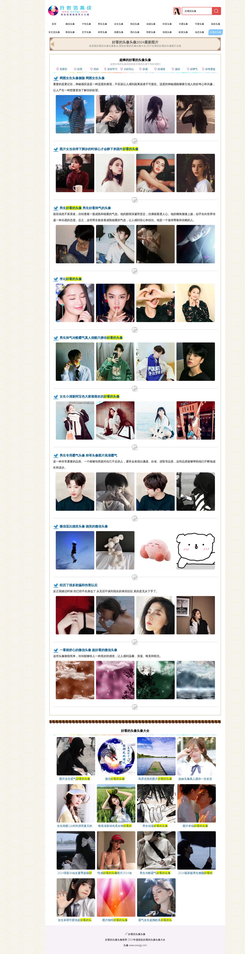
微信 (115, 779)
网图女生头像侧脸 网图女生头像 (82, 78)
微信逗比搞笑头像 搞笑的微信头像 (84, 526)
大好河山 (129, 69)
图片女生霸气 (74, 779)
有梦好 (63, 69)
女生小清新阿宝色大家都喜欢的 (89, 396)
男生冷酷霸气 (155, 873)
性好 (96, 69)
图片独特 (114, 920)
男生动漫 (155, 826)
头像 (125, 945)
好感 (145, 69)
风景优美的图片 (155, 779)
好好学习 (112, 69)
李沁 (71, 279)
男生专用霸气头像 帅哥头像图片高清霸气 (88, 455)
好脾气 (194, 69)
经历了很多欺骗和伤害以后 (78, 585)
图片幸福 (195, 826)
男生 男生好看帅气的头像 (85, 208)
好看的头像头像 (136, 934)
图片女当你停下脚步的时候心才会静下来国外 (99, 149)
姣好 (177, 69)
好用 (79, 69)
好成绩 (161, 69)
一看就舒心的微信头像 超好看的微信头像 (88, 650)
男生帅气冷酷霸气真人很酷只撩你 (91, 337)
